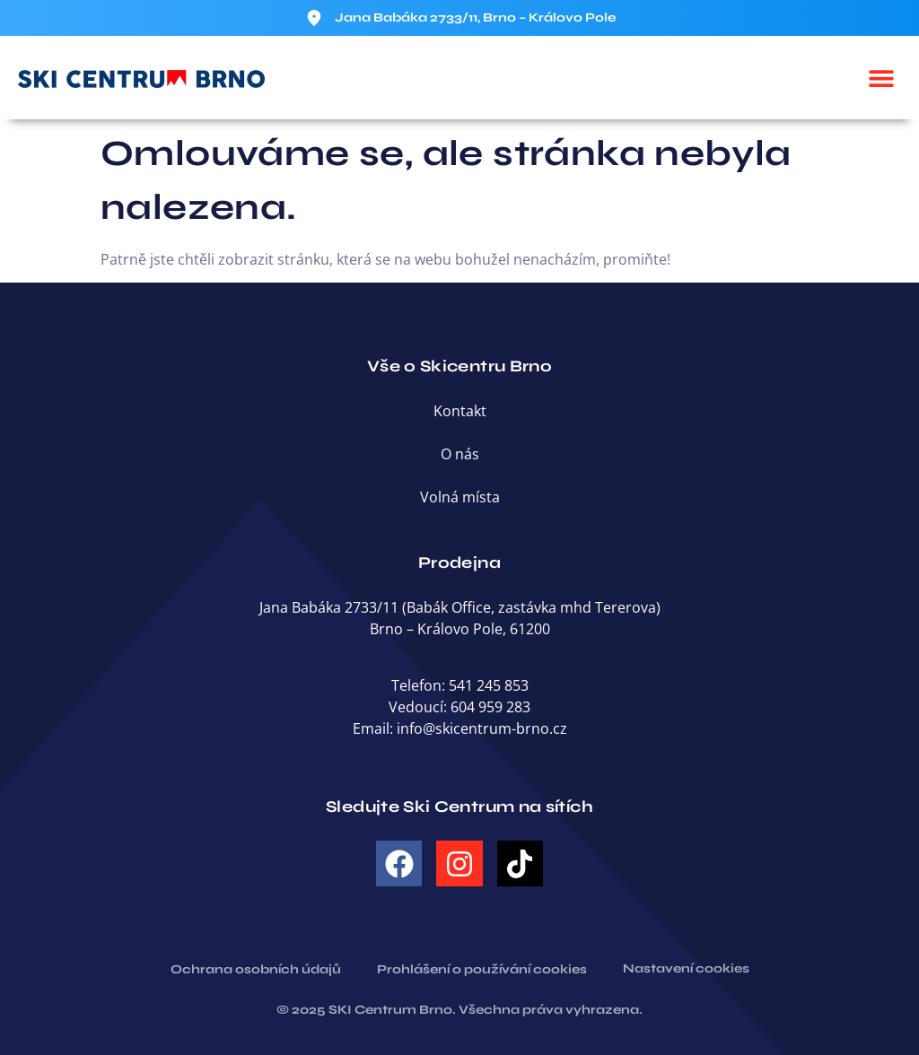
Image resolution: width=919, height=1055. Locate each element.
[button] (881, 77)
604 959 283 (490, 707)
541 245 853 (489, 685)
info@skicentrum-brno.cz (482, 728)
